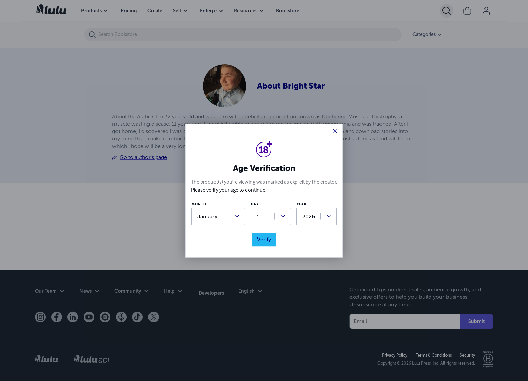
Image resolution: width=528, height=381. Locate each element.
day (255, 205)
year (302, 205)
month (199, 205)
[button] (335, 131)
